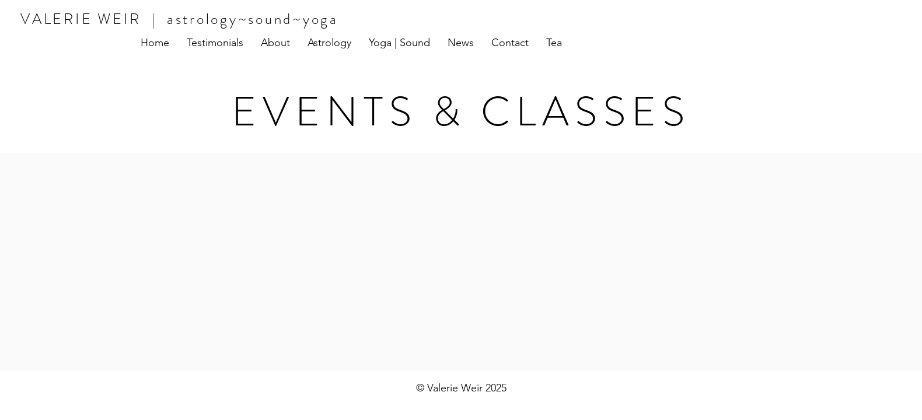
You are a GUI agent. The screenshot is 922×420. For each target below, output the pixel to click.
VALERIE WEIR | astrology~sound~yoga (179, 19)
